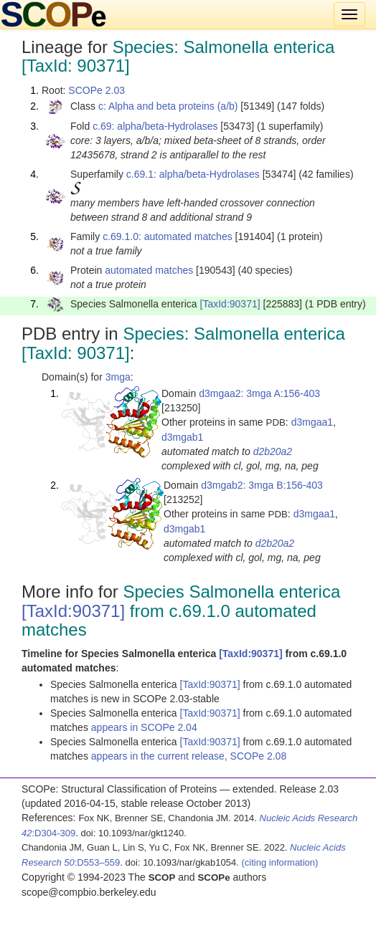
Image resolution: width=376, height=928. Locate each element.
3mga (118, 377)
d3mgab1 (182, 437)
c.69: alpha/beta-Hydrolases (155, 126)
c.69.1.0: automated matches (167, 236)
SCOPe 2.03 (96, 90)
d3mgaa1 (312, 422)
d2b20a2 (273, 451)
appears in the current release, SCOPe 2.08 (188, 756)
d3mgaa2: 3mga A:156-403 (259, 393)
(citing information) (279, 862)
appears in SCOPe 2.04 (144, 727)
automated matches (149, 270)
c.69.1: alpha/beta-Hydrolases (193, 174)
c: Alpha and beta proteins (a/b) (168, 106)
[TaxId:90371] (230, 304)
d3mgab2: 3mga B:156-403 (262, 485)
